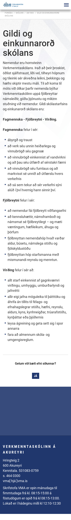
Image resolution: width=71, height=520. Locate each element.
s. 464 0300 (11, 476)
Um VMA (30, 13)
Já (35, 376)
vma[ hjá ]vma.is (15, 481)
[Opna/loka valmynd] (66, 5)
